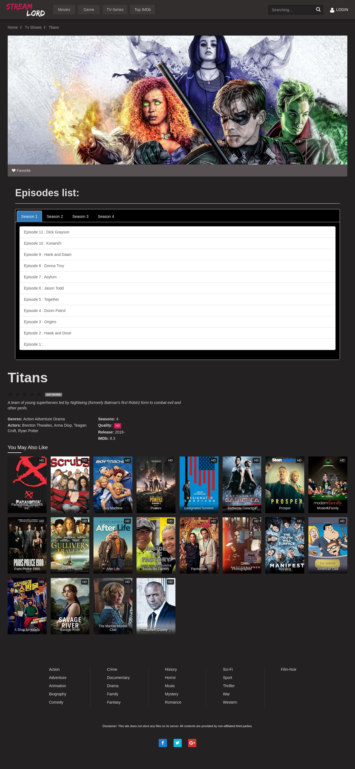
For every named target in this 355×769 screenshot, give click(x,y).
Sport (227, 677)
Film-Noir (289, 669)
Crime (112, 669)
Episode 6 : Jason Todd (44, 288)
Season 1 (29, 216)
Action (28, 419)
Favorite (21, 170)
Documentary (118, 677)
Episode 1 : (33, 344)
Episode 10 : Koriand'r (42, 243)
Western (230, 702)
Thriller (229, 686)
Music (170, 686)
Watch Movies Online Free (26, 9)
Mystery (171, 694)
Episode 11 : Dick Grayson (46, 232)
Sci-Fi (228, 669)
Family (112, 694)
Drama (59, 419)
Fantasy (114, 702)
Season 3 (80, 216)
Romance (173, 702)
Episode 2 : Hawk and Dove (47, 333)
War (226, 694)
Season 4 (106, 216)
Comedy (56, 702)
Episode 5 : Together (41, 299)
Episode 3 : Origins (40, 322)
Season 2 (55, 216)
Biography (57, 694)
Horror (170, 677)
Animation (57, 686)
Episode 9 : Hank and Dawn (48, 254)
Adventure (43, 419)
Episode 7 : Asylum (40, 277)
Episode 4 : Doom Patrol (45, 310)
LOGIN (339, 9)
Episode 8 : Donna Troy (44, 266)
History (171, 669)
